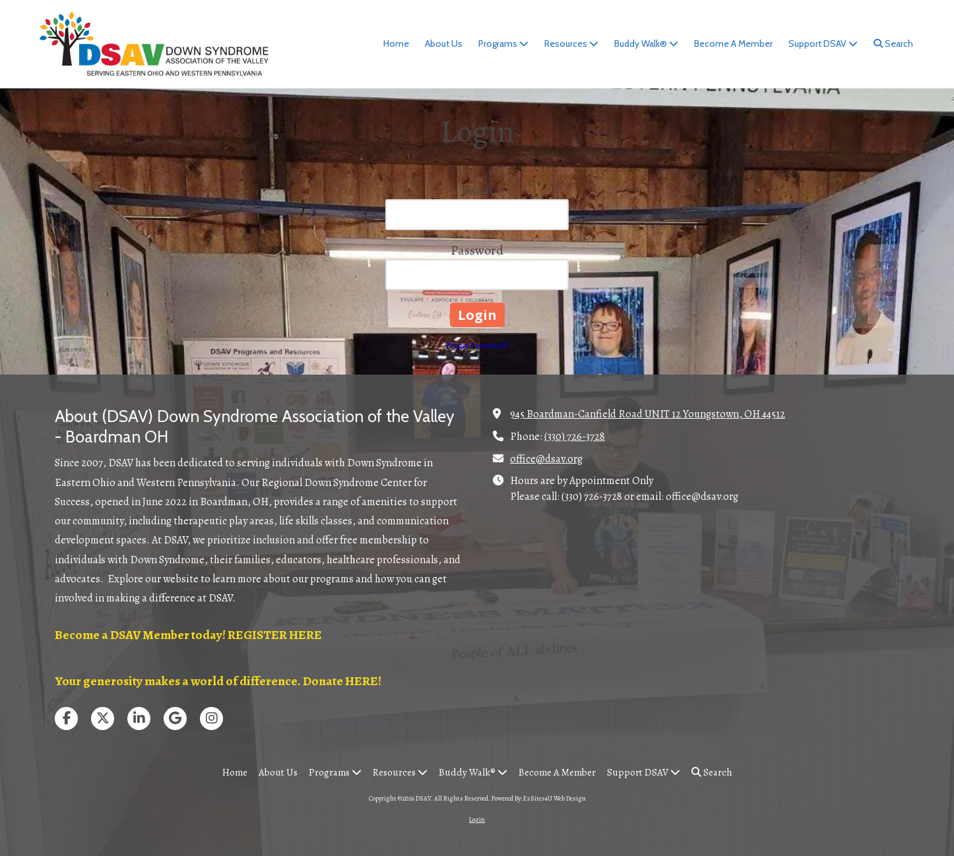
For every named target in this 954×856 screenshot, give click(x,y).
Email (477, 190)
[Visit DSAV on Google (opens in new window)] (175, 718)
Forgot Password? (477, 345)
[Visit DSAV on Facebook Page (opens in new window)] (66, 718)
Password (477, 250)
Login (477, 819)
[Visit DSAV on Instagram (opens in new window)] (211, 718)
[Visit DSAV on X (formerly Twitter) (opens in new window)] (102, 718)
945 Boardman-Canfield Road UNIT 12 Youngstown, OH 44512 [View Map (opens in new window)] (647, 413)
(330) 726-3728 (574, 436)
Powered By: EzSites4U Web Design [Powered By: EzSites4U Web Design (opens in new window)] (539, 798)
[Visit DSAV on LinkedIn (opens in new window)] (138, 718)
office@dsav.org (546, 458)
